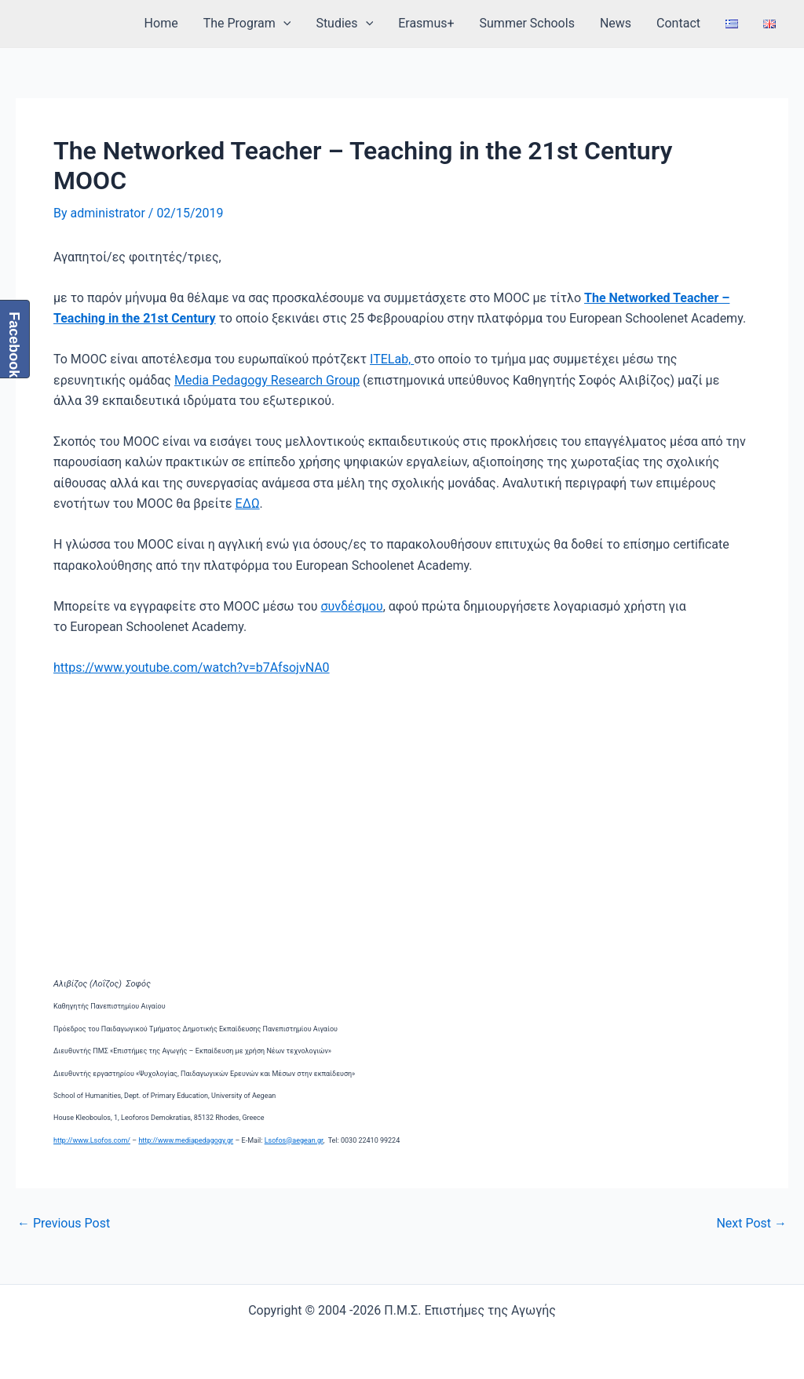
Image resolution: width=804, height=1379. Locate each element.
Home (161, 23)
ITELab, (392, 359)
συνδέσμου (352, 606)
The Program (247, 23)
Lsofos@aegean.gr (294, 1140)
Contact (678, 23)
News (615, 23)
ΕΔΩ (248, 503)
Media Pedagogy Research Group (267, 380)
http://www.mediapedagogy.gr (185, 1140)
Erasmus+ (426, 23)
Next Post (751, 1223)
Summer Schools (527, 23)
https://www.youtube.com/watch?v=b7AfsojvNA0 (191, 667)
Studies (344, 23)
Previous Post (63, 1223)
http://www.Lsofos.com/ (91, 1140)
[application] (283, 23)
